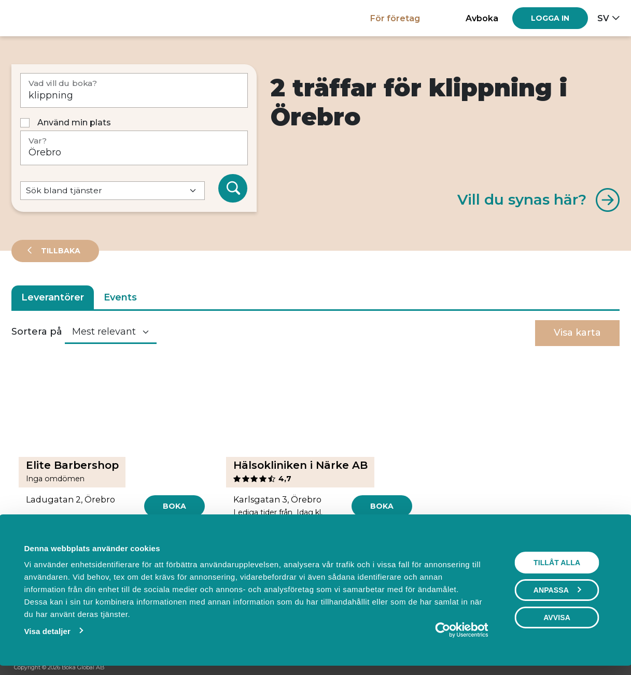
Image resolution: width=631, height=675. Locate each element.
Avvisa (558, 617)
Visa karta (577, 332)
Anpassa (559, 590)
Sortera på (36, 331)
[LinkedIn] (612, 668)
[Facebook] (572, 668)
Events (120, 297)
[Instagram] (592, 668)
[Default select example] (112, 191)
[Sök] (232, 188)
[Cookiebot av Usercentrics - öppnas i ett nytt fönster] (444, 630)
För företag (395, 18)
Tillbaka (59, 250)
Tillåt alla (558, 562)
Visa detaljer (45, 631)
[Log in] (550, 18)
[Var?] (134, 148)
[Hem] (47, 18)
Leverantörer (52, 297)
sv (603, 18)
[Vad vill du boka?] (134, 90)
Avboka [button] (482, 18)
